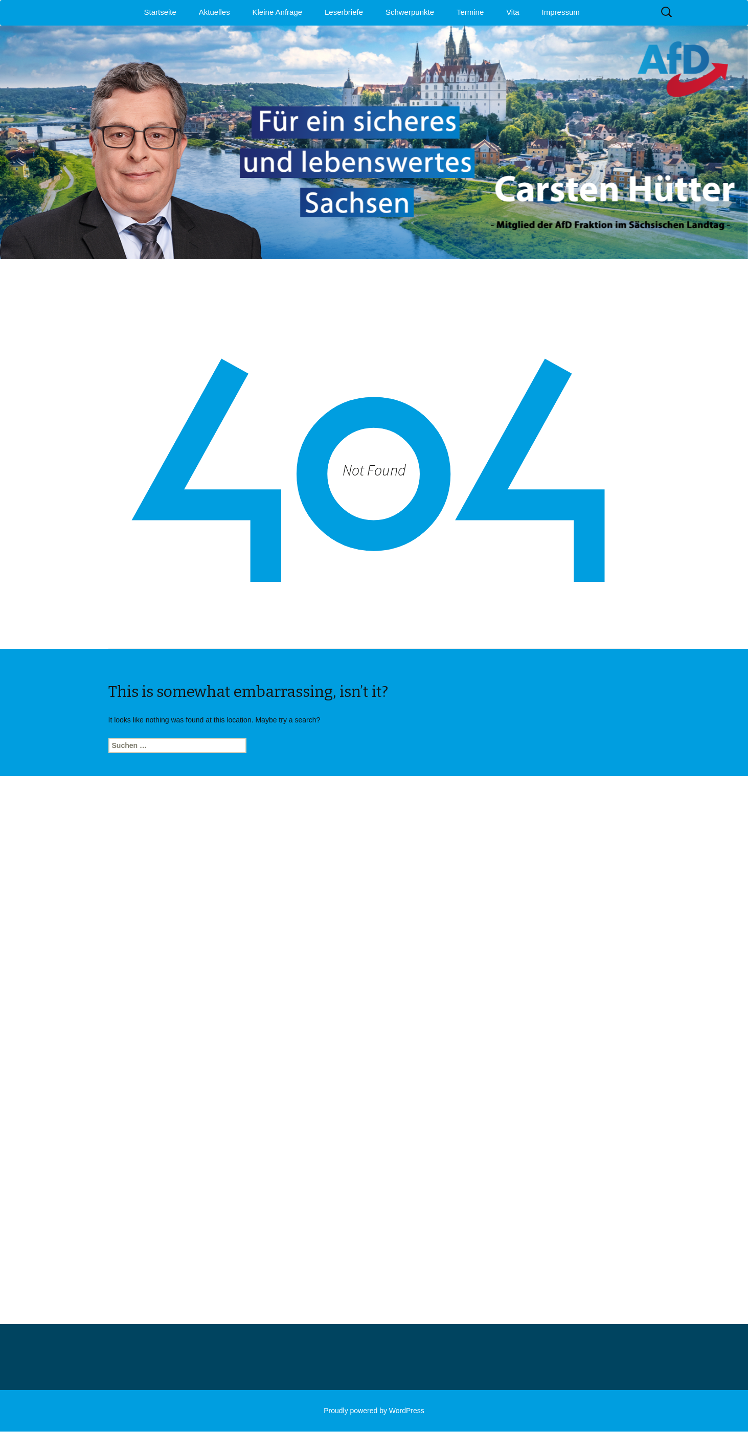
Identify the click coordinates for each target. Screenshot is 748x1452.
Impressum (561, 12)
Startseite (160, 12)
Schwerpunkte (410, 12)
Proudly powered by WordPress (374, 1410)
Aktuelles (214, 12)
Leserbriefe (344, 12)
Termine (470, 12)
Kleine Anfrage (278, 12)
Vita (512, 12)
